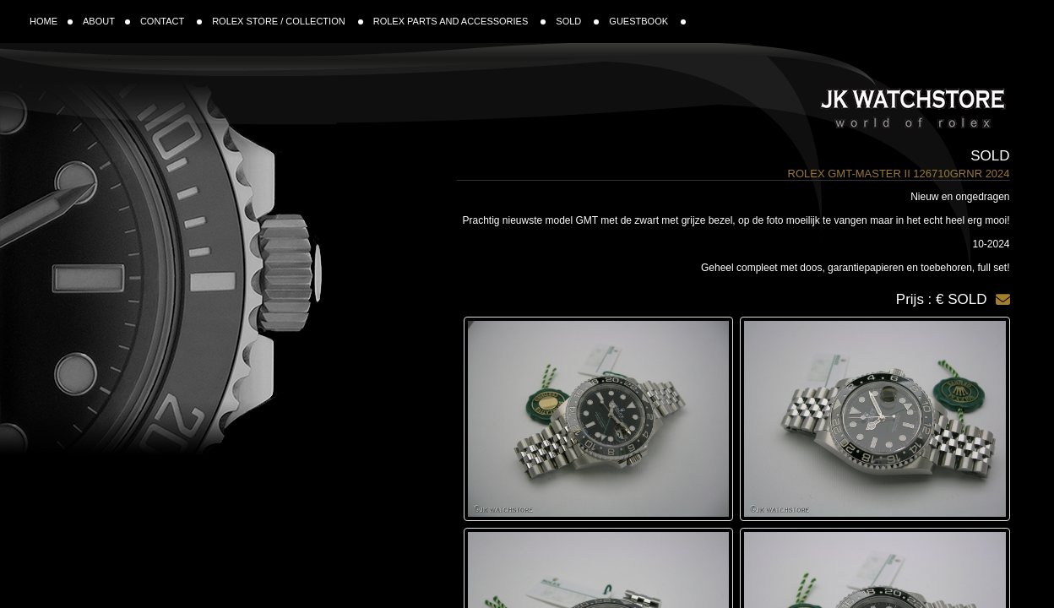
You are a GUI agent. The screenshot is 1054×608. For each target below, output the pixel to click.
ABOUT (106, 21)
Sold (989, 156)
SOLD (577, 21)
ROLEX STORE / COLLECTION (287, 21)
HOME (51, 21)
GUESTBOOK (647, 21)
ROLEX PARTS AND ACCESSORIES (459, 21)
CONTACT (171, 21)
